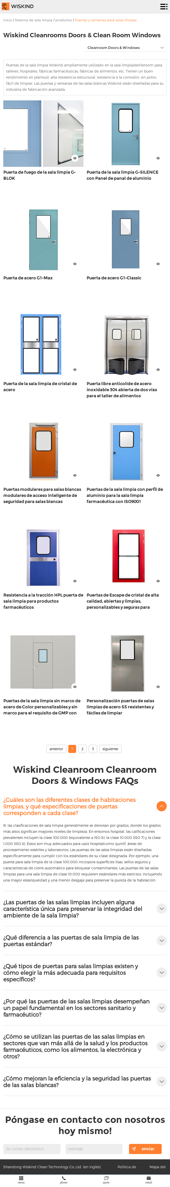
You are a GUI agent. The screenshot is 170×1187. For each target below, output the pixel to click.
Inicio (7, 20)
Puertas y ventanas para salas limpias (106, 20)
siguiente (110, 749)
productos (63, 20)
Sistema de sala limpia (33, 20)
